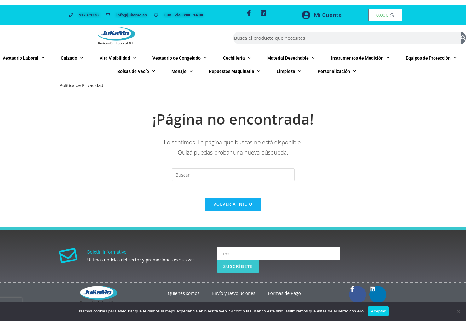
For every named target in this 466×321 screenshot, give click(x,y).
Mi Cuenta (328, 15)
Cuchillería (237, 58)
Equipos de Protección (431, 58)
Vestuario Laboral (23, 58)
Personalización (337, 71)
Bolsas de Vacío (136, 71)
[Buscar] (463, 38)
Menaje (182, 71)
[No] (458, 311)
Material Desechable (291, 58)
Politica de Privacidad (81, 85)
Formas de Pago (284, 296)
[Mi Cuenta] (306, 15)
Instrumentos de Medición (360, 58)
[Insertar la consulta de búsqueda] (233, 174)
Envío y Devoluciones (233, 296)
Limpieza (289, 71)
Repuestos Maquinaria (234, 71)
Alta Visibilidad (118, 58)
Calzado (72, 58)
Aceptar (378, 311)
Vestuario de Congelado (179, 58)
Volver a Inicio (232, 206)
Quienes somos (184, 296)
